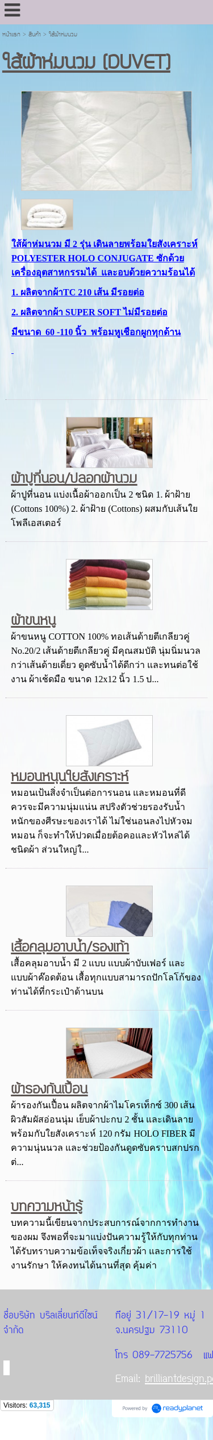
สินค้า (34, 35)
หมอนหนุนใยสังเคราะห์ (69, 777)
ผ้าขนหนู (33, 620)
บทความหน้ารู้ (46, 1207)
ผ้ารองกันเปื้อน (49, 1089)
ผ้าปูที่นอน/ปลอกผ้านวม (74, 478)
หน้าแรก (11, 35)
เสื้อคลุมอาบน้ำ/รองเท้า (70, 947)
